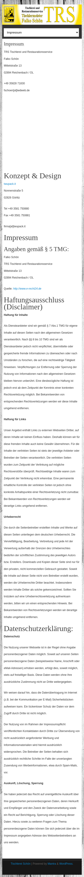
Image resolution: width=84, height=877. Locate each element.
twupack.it (10, 183)
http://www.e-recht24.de (27, 288)
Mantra (52, 863)
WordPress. (66, 863)
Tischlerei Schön (20, 863)
